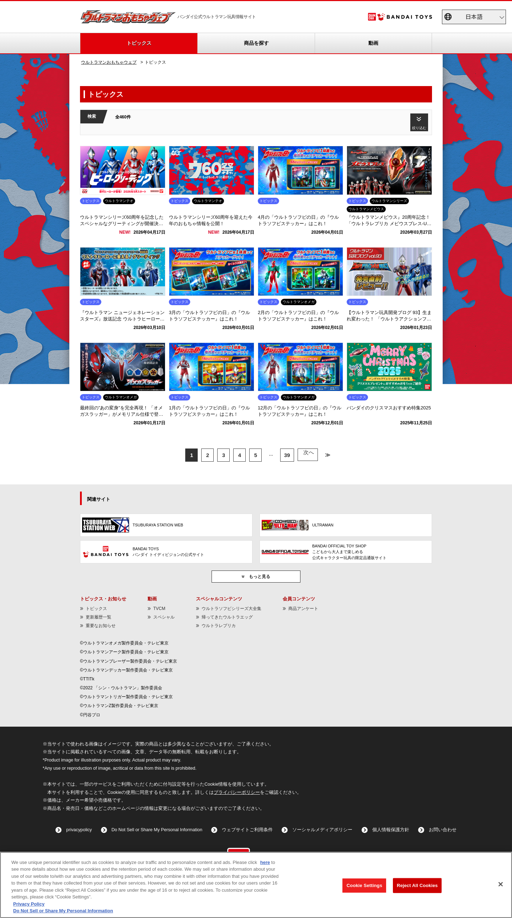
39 (288, 455)
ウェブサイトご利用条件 (247, 829)
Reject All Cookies (417, 885)
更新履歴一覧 (98, 617)
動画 (373, 43)
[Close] (500, 884)
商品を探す (256, 43)
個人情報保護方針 (390, 829)
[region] (256, 885)
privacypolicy (79, 829)
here (265, 862)
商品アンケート (303, 608)
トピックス (139, 43)
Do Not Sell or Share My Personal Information (157, 829)
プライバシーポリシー (237, 792)
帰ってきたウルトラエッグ (227, 617)
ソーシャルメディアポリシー (322, 829)
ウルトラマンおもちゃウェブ (109, 62)
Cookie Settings (364, 885)
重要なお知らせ (101, 625)
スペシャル (164, 617)
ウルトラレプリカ (219, 625)
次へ (307, 455)
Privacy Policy (28, 904)
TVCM (159, 608)
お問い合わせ (443, 829)
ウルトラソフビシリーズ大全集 (231, 608)
